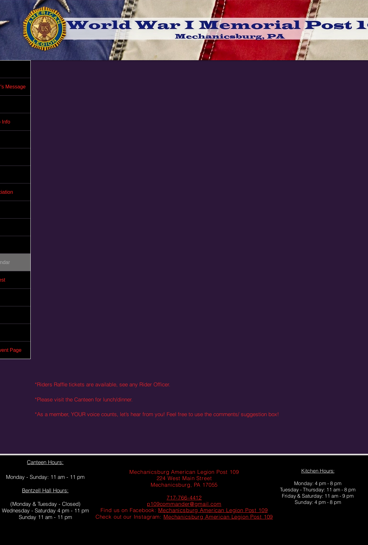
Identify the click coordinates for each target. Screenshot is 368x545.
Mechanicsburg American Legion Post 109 (212, 510)
